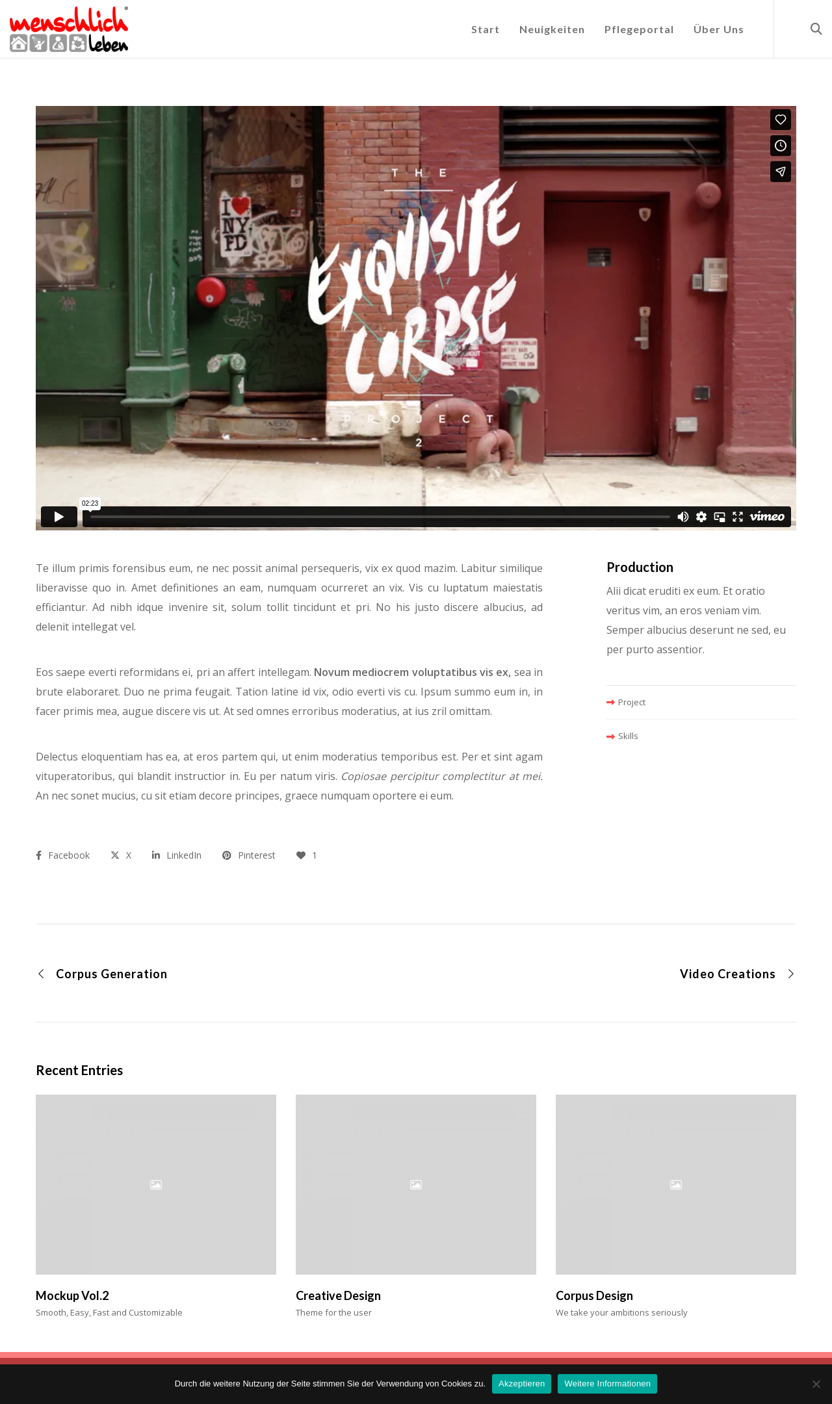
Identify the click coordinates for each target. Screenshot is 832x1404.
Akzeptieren (522, 1383)
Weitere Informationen (607, 1383)
